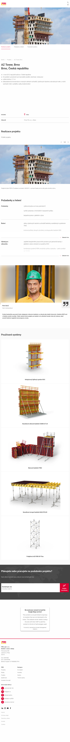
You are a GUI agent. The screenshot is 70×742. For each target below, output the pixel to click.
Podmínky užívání (5, 732)
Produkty (3, 683)
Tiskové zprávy (21, 691)
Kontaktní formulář (5, 694)
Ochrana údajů (4, 728)
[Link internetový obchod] (35, 715)
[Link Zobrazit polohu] (35, 708)
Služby (2, 686)
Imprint (3, 725)
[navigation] (35, 601)
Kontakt (3, 735)
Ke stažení (20, 683)
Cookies (3, 738)
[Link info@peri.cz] (35, 705)
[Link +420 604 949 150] (35, 701)
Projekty (9, 60)
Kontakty (19, 686)
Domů (3, 60)
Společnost (4, 691)
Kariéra (19, 688)
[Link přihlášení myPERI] (35, 712)
